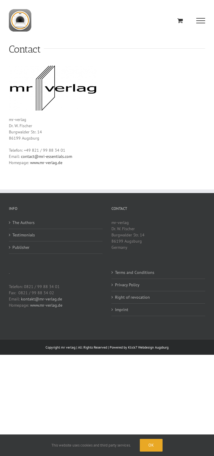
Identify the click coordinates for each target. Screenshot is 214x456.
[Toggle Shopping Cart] (180, 20)
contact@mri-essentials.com (46, 156)
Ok (151, 445)
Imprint (121, 309)
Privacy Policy (127, 284)
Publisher (21, 247)
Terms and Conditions (134, 272)
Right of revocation (132, 297)
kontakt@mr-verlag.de (41, 299)
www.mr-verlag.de (46, 162)
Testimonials (23, 235)
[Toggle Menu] (201, 20)
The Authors (23, 222)
